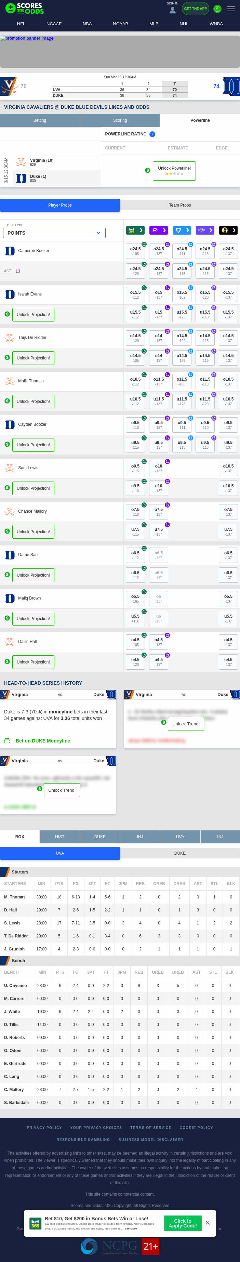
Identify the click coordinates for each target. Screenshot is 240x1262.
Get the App (195, 9)
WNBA (216, 23)
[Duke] (38, 176)
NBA (87, 23)
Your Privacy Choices (96, 1128)
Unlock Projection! (33, 314)
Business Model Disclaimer (151, 1140)
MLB (154, 23)
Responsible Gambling (83, 1140)
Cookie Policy (196, 1128)
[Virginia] (41, 160)
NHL (183, 23)
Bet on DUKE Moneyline (43, 741)
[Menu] (231, 8)
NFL (21, 23)
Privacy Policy (44, 1128)
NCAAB (120, 23)
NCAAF (54, 23)
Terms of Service (151, 1128)
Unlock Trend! (186, 723)
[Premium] (217, 11)
